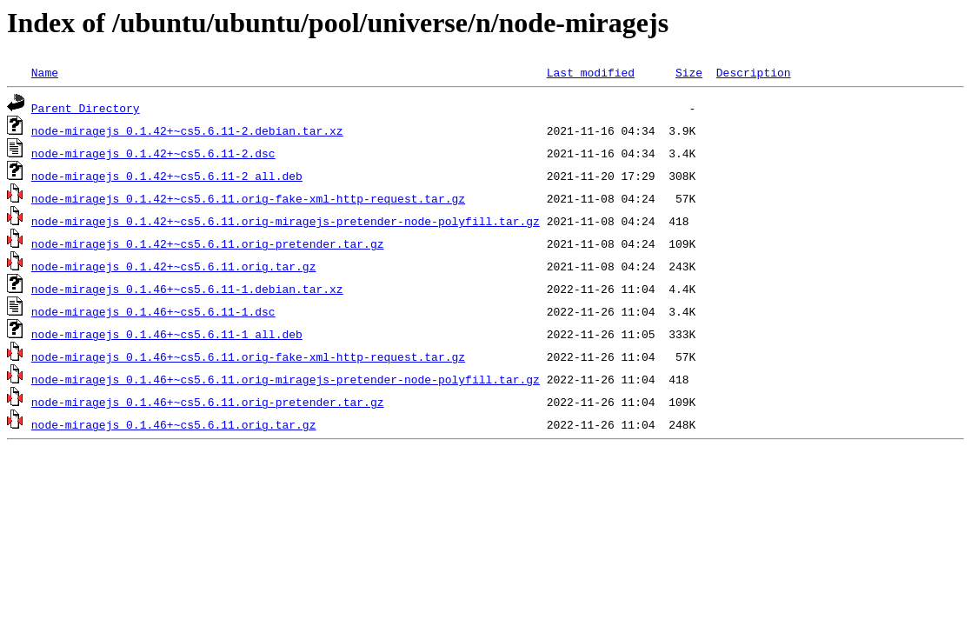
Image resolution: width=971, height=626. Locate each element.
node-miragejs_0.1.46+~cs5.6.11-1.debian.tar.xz (187, 288)
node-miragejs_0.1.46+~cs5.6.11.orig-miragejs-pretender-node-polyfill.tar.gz (285, 379)
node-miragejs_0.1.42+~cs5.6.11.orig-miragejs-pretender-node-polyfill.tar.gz (285, 221)
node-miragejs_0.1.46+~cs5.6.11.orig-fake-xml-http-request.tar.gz (248, 356)
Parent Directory (85, 108)
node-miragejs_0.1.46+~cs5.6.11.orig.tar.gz (173, 424)
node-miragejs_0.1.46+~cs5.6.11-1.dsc (153, 311)
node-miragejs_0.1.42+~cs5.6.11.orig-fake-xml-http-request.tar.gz (248, 198)
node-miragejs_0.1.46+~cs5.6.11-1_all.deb (167, 334)
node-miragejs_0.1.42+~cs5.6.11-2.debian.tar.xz (187, 130)
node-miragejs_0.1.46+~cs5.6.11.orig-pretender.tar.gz (207, 402)
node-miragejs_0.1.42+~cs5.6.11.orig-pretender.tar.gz (207, 243)
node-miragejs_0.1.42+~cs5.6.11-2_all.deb (167, 175)
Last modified (591, 72)
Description (753, 72)
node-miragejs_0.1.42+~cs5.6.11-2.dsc (153, 153)
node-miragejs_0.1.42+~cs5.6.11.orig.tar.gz (173, 266)
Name (44, 72)
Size (688, 72)
